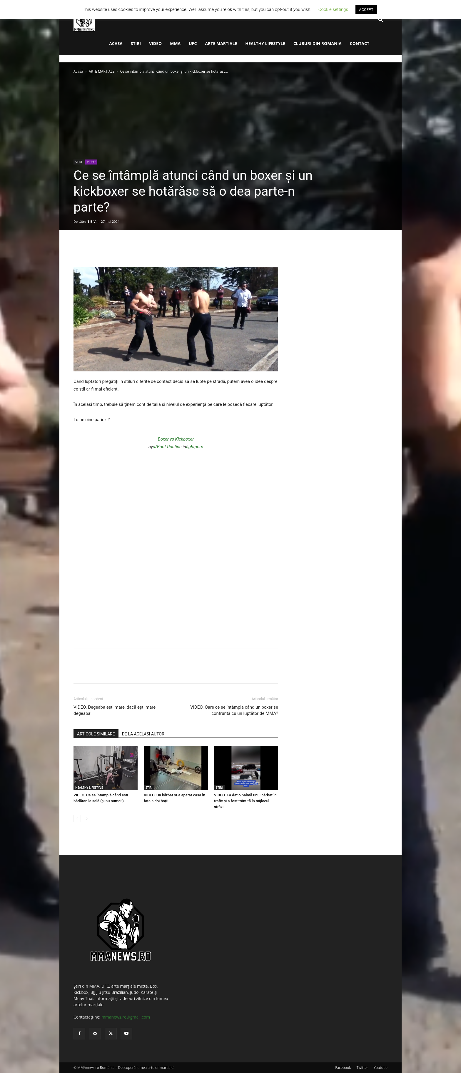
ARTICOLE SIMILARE (96, 734)
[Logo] (84, 20)
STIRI (136, 43)
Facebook (343, 1067)
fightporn (194, 446)
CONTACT (359, 43)
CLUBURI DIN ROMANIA (317, 43)
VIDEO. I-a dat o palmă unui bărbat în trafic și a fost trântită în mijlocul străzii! (245, 801)
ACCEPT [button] (366, 9)
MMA (175, 43)
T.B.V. (92, 221)
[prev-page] (77, 818)
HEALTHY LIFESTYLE (265, 43)
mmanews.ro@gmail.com (125, 1017)
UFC (193, 43)
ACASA (116, 43)
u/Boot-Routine (167, 446)
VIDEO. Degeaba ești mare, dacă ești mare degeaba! (115, 710)
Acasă (78, 71)
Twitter (362, 1067)
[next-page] (86, 818)
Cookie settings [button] (333, 9)
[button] (380, 20)
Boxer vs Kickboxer (176, 439)
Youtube (380, 1067)
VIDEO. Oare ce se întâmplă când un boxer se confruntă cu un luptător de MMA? (234, 710)
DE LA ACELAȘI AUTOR (143, 734)
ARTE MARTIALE (221, 43)
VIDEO (155, 43)
